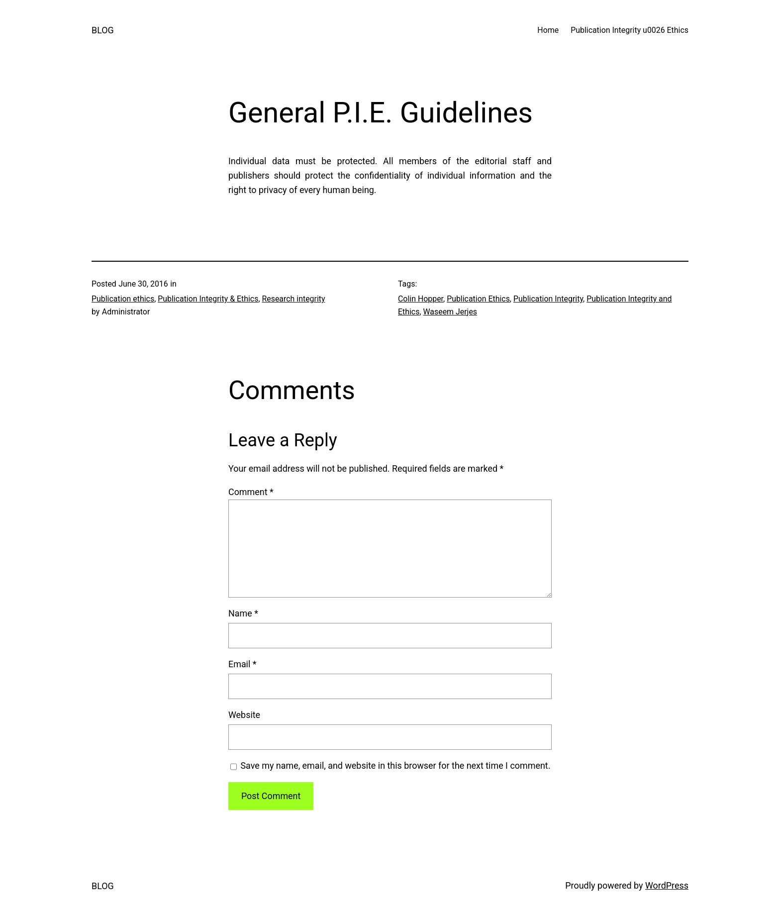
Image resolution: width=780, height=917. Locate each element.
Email (242, 664)
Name (243, 613)
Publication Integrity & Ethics (208, 299)
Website (244, 715)
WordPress (666, 885)
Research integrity (293, 299)
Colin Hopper (420, 299)
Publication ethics (123, 299)
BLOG (103, 30)
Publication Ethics (478, 299)
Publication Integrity (548, 299)
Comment (251, 492)
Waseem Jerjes (450, 311)
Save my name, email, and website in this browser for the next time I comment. (395, 765)
